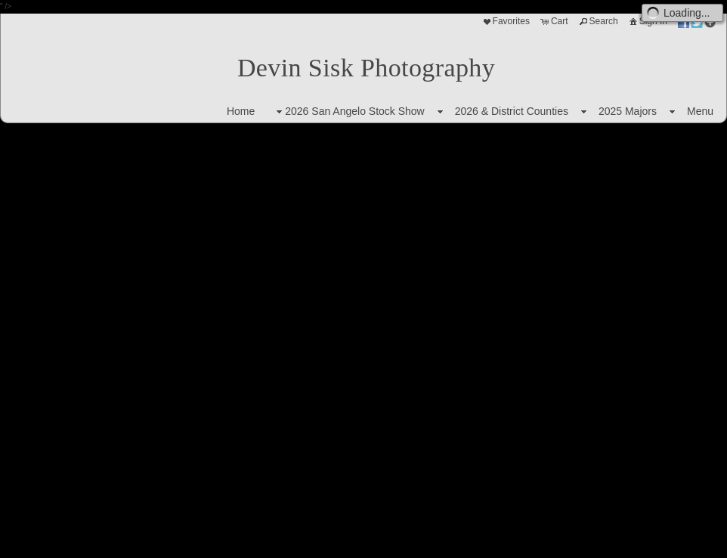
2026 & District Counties (511, 111)
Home (241, 111)
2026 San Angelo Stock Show (348, 111)
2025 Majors (628, 111)
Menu (700, 111)
